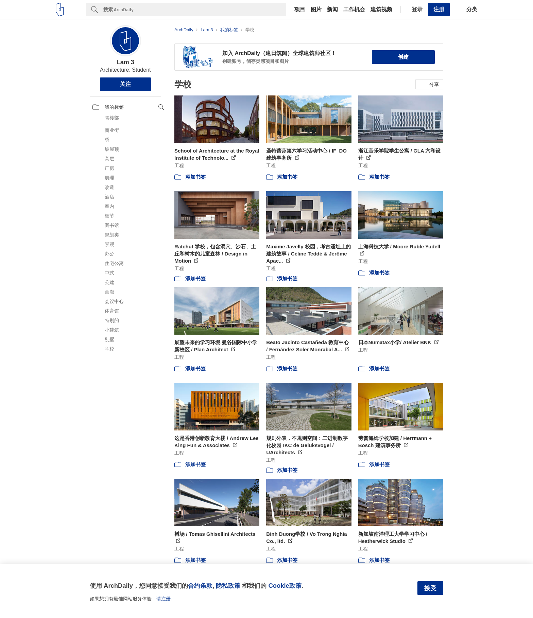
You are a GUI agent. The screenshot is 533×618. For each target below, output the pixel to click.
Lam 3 (125, 62)
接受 (430, 588)
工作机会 (354, 9)
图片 (316, 9)
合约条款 (200, 585)
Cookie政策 (284, 585)
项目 (299, 9)
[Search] (194, 9)
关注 (125, 84)
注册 (438, 9)
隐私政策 (228, 585)
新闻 (332, 9)
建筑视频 (381, 9)
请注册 (163, 598)
